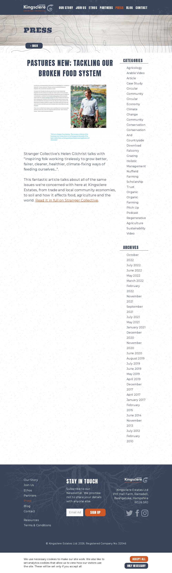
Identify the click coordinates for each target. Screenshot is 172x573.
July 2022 (134, 265)
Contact (141, 7)
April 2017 (134, 394)
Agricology (134, 68)
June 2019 (134, 368)
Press (119, 7)
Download (134, 145)
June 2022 (134, 270)
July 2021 (133, 317)
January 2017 (136, 399)
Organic (132, 192)
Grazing (132, 156)
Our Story (66, 7)
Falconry (133, 150)
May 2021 (133, 322)
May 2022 (134, 275)
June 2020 (134, 353)
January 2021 (136, 327)
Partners (106, 7)
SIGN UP (95, 512)
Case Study (135, 83)
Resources (31, 520)
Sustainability (136, 228)
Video (131, 233)
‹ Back (34, 46)
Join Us (81, 7)
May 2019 (133, 374)
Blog (129, 7)
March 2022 (135, 280)
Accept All (139, 559)
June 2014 (134, 415)
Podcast (132, 212)
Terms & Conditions (37, 525)
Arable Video (136, 73)
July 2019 (133, 363)
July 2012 (133, 431)
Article (131, 78)
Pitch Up (133, 207)
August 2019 (136, 358)
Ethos (93, 7)
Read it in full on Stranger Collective (66, 200)
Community (135, 119)
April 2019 (134, 379)
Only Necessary (136, 566)
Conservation (136, 124)
